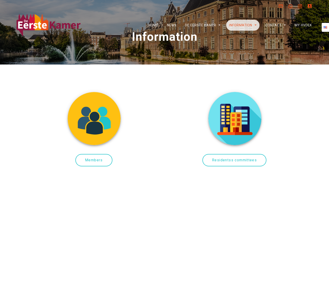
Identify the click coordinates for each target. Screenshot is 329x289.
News (172, 25)
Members (94, 172)
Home (153, 25)
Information (240, 25)
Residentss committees (234, 172)
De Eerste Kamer (200, 25)
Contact (273, 25)
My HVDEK (303, 25)
